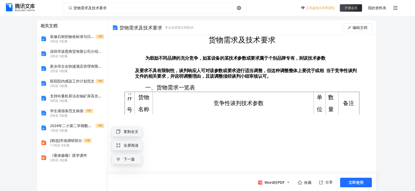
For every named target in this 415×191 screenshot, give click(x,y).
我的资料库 (377, 7)
